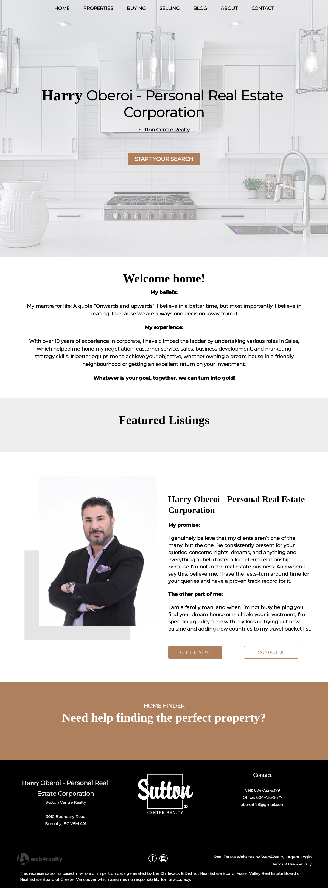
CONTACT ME (271, 652)
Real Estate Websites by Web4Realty (249, 857)
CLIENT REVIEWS (195, 652)
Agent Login (300, 857)
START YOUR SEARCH (164, 159)
